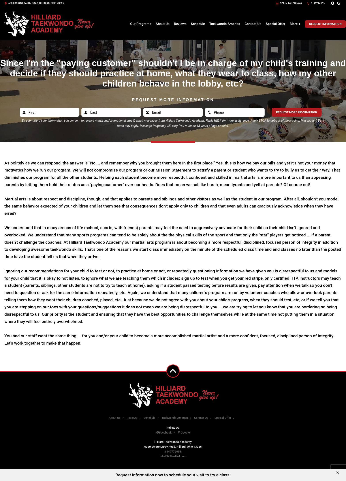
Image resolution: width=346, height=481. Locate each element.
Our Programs (140, 24)
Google (184, 432)
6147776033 (316, 3)
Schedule (198, 24)
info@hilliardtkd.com (173, 456)
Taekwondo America (224, 24)
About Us (162, 24)
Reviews (180, 24)
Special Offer (275, 24)
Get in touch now (289, 3)
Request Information (325, 24)
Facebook (164, 432)
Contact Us (253, 24)
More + (295, 24)
